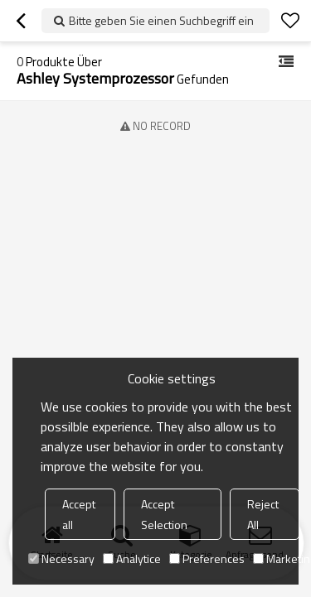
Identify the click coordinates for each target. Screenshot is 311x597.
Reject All (263, 514)
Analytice (132, 558)
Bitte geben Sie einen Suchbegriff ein (161, 20)
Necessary (61, 558)
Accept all (78, 514)
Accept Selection (164, 514)
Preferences (207, 558)
